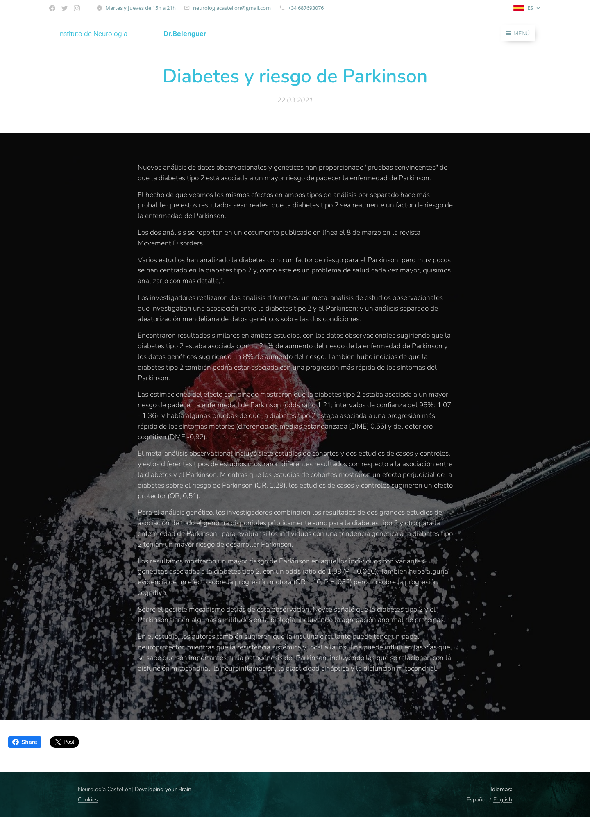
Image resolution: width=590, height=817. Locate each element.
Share (24, 742)
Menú (518, 33)
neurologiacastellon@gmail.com (232, 7)
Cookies (88, 799)
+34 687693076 (306, 7)
